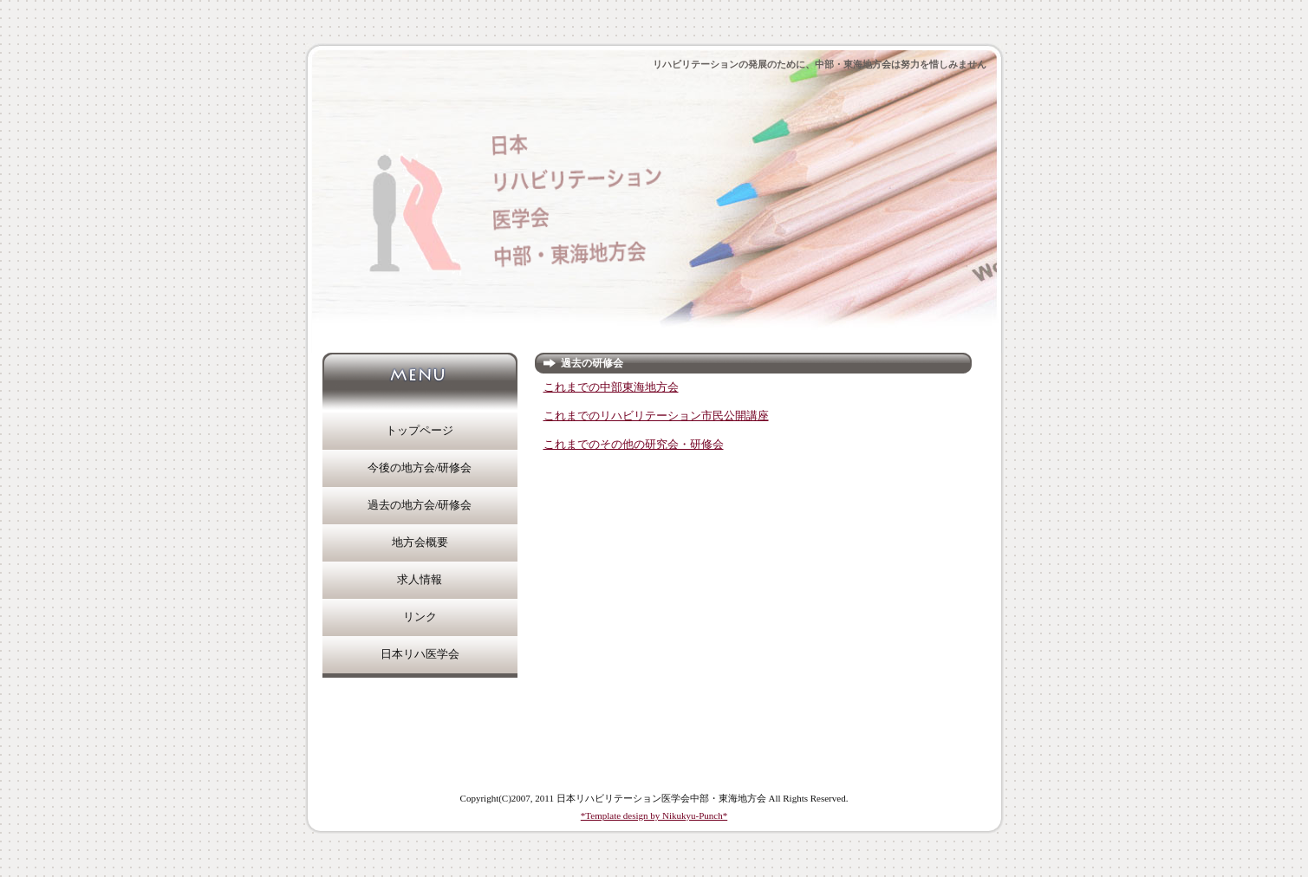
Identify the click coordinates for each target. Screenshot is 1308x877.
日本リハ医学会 (420, 654)
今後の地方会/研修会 (420, 468)
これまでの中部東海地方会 (611, 387)
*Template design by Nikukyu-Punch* (654, 815)
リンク (420, 617)
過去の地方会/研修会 (420, 505)
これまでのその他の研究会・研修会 (633, 444)
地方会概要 (420, 542)
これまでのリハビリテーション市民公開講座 (656, 416)
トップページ (419, 431)
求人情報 (419, 580)
